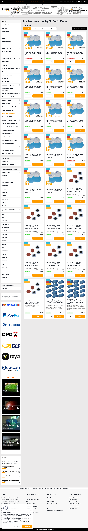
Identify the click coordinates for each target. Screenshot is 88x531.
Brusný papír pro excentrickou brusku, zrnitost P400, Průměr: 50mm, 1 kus (54, 88)
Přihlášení (74, 1)
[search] (56, 11)
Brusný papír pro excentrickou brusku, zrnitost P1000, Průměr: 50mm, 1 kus (75, 54)
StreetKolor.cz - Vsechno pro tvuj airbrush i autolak (10, 297)
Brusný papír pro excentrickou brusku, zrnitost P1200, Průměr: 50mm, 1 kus (54, 122)
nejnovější (40, 28)
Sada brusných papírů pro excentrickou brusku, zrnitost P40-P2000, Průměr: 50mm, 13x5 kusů (54, 302)
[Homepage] (1, 5)
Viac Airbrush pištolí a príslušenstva (11, 471)
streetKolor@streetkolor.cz (49, 1)
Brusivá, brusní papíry (11, 16)
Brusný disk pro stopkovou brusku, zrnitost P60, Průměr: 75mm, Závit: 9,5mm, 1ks (74, 264)
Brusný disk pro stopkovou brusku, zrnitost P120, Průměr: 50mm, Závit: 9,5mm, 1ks (75, 190)
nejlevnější (26, 28)
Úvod (3, 16)
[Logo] (10, 10)
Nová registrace (83, 1)
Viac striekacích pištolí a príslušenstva (8, 466)
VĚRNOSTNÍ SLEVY (25, 5)
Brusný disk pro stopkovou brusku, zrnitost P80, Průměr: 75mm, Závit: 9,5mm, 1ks (32, 302)
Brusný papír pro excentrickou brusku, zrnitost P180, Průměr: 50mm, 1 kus (54, 191)
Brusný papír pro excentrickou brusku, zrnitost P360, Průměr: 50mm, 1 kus (33, 156)
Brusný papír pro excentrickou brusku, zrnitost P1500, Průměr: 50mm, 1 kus (54, 54)
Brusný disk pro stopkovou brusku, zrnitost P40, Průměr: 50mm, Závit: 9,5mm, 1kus (32, 227)
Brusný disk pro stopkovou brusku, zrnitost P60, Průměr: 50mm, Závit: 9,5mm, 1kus (53, 227)
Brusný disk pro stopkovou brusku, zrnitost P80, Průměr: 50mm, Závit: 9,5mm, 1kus (74, 227)
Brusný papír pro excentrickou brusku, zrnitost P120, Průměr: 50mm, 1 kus (33, 122)
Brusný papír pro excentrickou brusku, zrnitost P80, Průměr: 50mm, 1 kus (33, 191)
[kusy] (28, 61)
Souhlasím (27, 526)
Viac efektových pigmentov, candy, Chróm (10, 480)
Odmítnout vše (16, 526)
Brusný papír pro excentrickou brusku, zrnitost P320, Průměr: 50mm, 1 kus (75, 122)
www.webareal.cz (49, 529)
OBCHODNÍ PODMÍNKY (42, 5)
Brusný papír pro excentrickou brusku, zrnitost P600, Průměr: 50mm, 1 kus (75, 156)
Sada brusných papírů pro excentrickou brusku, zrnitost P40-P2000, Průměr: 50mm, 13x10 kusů (75, 301)
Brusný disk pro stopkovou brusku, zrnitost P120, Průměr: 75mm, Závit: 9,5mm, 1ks (32, 264)
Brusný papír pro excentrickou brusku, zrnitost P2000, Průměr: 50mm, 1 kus (33, 54)
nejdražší (34, 28)
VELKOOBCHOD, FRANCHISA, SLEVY (11, 5)
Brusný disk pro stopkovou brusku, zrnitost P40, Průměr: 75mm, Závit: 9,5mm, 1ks (53, 264)
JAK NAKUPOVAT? (53, 5)
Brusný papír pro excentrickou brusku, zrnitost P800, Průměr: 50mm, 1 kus (33, 88)
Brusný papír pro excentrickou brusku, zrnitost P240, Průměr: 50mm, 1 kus (75, 88)
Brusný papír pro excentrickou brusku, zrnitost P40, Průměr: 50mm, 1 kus (54, 156)
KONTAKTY (33, 5)
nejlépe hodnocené (50, 28)
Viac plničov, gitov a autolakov (9, 476)
